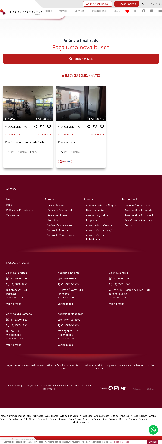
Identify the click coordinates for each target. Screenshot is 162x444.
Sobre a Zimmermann (137, 205)
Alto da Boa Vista (69, 415)
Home (48, 10)
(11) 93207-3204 (17, 319)
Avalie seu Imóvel (57, 215)
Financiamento (95, 210)
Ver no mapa (14, 304)
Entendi (153, 441)
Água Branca (51, 415)
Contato (129, 225)
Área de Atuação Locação (139, 215)
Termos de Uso (15, 215)
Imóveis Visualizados (59, 225)
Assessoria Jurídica (97, 215)
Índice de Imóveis (57, 230)
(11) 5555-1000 (119, 278)
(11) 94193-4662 (69, 319)
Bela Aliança (30, 418)
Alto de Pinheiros (120, 415)
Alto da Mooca (101, 415)
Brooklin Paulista (128, 418)
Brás (104, 418)
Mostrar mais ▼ (81, 422)
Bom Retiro (75, 418)
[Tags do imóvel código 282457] (28, 119)
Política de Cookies (121, 442)
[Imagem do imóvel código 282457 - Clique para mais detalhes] (28, 103)
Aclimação (38, 415)
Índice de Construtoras (61, 235)
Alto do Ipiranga (139, 415)
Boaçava (62, 418)
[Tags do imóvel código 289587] (81, 119)
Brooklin (113, 418)
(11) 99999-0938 (17, 278)
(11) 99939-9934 (69, 278)
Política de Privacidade (19, 210)
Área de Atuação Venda (138, 210)
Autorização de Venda (99, 225)
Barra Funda (15, 418)
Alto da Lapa (86, 415)
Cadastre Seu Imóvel (59, 210)
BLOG (117, 10)
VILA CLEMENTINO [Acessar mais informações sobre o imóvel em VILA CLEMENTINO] (16, 127)
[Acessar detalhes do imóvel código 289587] (81, 159)
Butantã (143, 418)
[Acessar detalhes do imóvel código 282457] (28, 158)
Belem (53, 418)
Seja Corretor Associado (139, 220)
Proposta (91, 220)
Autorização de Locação (100, 230)
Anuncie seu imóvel (97, 4)
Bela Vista (43, 418)
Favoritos (52, 220)
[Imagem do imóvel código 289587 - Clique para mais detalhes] (81, 103)
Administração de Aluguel (101, 205)
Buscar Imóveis (127, 4)
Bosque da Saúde (91, 418)
